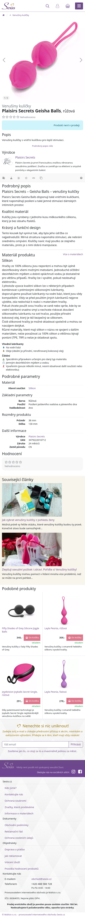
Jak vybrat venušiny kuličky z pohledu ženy (28, 520)
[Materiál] (11, 178)
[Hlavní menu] (79, 5)
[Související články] (33, 178)
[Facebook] (80, 772)
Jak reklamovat (13, 855)
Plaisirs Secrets (25, 157)
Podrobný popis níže (42, 145)
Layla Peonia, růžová (55, 628)
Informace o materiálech (19, 813)
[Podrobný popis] (3, 178)
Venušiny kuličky (19, 15)
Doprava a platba (15, 849)
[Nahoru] (81, 178)
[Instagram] (73, 772)
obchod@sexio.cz (41, 879)
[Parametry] (18, 178)
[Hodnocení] (26, 178)
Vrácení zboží (12, 862)
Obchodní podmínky (16, 825)
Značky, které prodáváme (19, 807)
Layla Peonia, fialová (55, 691)
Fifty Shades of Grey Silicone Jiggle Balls (20, 630)
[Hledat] (48, 7)
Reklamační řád (14, 831)
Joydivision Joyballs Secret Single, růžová (20, 693)
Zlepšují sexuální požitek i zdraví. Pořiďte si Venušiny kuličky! (39, 569)
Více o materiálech (73, 254)
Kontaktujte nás (14, 794)
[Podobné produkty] (41, 178)
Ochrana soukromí (15, 800)
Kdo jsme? (11, 788)
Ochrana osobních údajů (19, 837)
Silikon (32, 388)
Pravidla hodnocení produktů (22, 868)
